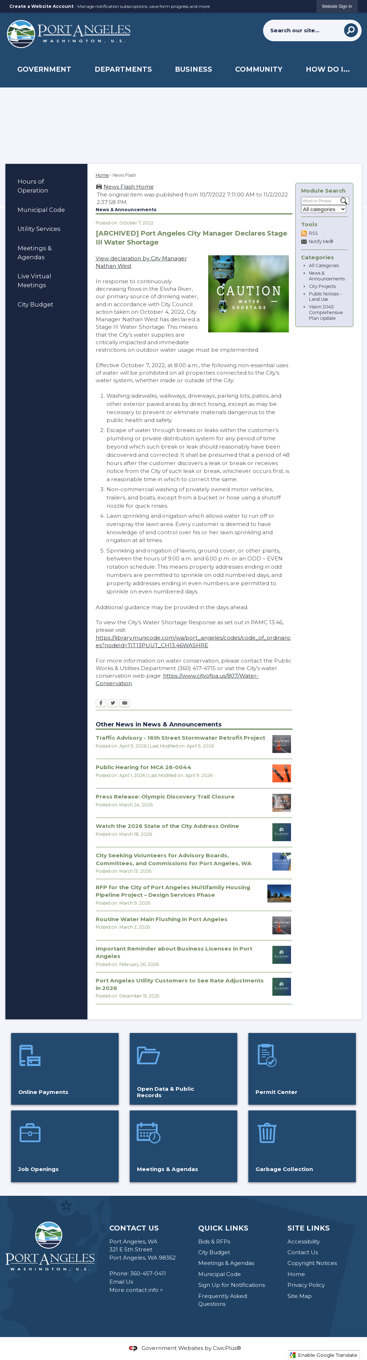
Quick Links (223, 1228)
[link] (337, 6)
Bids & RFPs (214, 1241)
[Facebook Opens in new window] (101, 704)
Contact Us (302, 1252)
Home (102, 175)
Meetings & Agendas (35, 253)
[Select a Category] (323, 209)
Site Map (299, 1296)
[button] (351, 30)
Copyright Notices (312, 1263)
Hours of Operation (33, 186)
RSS (313, 233)
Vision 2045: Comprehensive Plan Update (326, 312)
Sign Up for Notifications (231, 1284)
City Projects (322, 286)
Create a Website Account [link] (41, 6)
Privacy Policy (306, 1284)
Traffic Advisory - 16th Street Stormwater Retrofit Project (180, 737)
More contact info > (136, 1289)
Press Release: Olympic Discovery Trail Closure (165, 796)
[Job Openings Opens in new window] (65, 1146)
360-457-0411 (148, 1273)
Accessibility (303, 1241)
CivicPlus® (227, 1348)
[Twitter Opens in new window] (113, 704)
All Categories (324, 265)
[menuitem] (44, 69)
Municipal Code (41, 209)
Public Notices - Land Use (325, 296)
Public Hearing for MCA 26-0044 (143, 767)
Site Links (308, 1228)
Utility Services (39, 228)
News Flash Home (129, 186)
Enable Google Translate (323, 1355)
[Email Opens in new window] (124, 704)
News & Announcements (327, 275)
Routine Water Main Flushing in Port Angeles (162, 919)
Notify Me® (321, 241)
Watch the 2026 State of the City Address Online (167, 826)
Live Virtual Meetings (34, 281)
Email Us (121, 1281)
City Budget (35, 304)
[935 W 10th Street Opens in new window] (279, 893)
